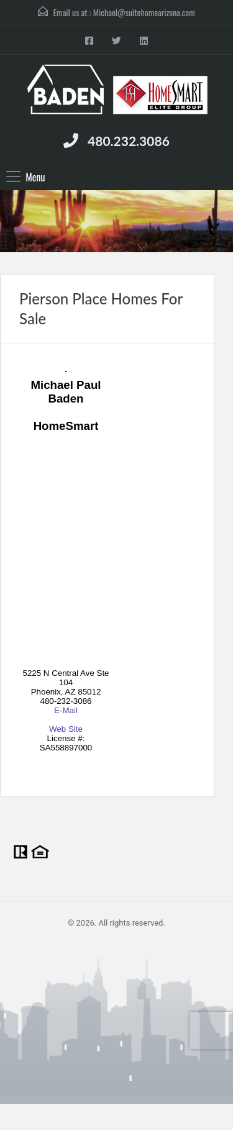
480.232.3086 (129, 140)
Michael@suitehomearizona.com (144, 12)
